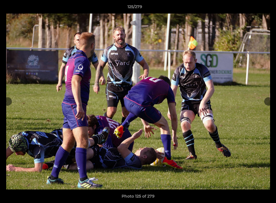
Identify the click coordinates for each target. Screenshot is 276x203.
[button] (252, 8)
